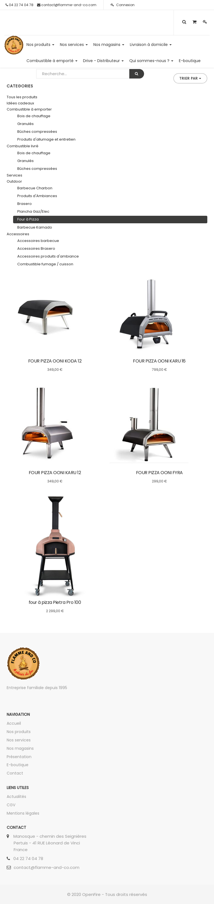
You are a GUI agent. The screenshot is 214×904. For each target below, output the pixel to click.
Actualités (16, 796)
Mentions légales (23, 813)
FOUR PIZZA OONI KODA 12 (55, 361)
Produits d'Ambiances (37, 196)
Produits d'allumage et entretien (46, 139)
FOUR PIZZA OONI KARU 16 (159, 361)
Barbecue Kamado (34, 227)
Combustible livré (22, 146)
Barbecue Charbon (34, 188)
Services (14, 175)
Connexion (123, 5)
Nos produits (19, 731)
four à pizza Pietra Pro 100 (55, 602)
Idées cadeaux (20, 103)
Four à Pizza (28, 219)
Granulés (25, 123)
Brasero (24, 203)
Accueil (14, 723)
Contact (15, 773)
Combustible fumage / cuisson (45, 264)
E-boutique (17, 765)
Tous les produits (22, 97)
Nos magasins (20, 748)
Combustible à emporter (29, 109)
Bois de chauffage (33, 116)
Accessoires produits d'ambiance (48, 256)
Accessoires (18, 234)
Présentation (19, 757)
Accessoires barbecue (38, 240)
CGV (11, 805)
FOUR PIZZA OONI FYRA (159, 472)
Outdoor (14, 181)
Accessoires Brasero (36, 248)
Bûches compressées (37, 131)
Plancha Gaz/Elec (33, 211)
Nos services (19, 740)
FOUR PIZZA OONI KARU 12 (55, 472)
